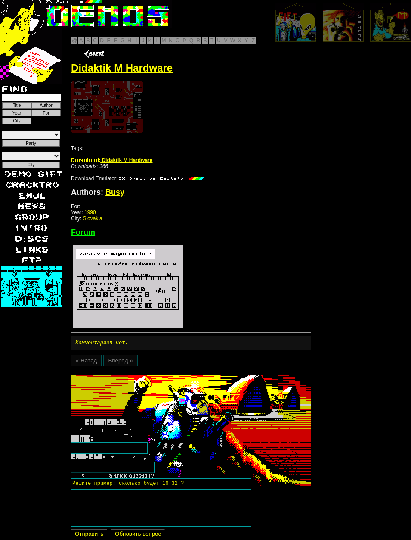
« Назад (86, 362)
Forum (83, 232)
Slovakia (92, 218)
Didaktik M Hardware (111, 160)
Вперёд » (120, 362)
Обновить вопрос (138, 535)
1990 (90, 212)
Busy (114, 192)
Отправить (89, 535)
